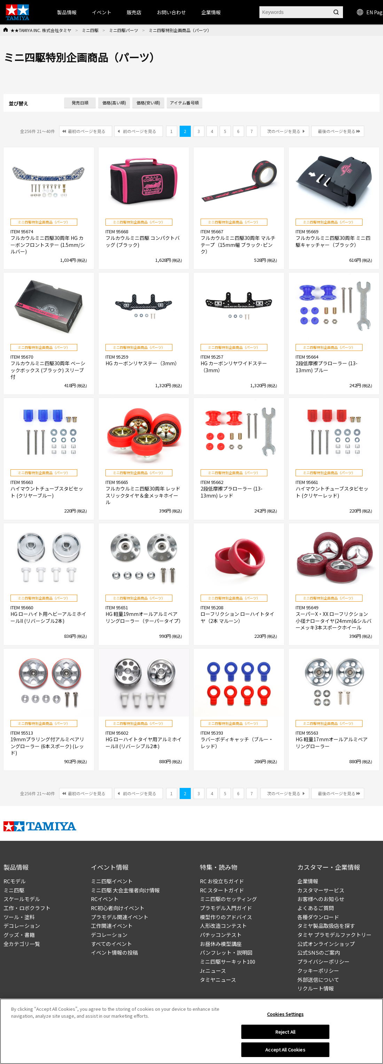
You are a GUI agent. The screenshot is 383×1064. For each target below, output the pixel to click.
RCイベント (104, 898)
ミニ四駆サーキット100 (227, 961)
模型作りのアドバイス (226, 917)
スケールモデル (21, 898)
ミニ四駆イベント (112, 881)
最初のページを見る (86, 131)
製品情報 (67, 12)
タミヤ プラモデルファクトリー (334, 934)
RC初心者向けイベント (117, 908)
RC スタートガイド (222, 890)
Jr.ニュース (213, 970)
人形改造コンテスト (223, 925)
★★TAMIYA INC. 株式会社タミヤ (40, 30)
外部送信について (318, 979)
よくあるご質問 (315, 908)
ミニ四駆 (90, 30)
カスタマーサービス (320, 890)
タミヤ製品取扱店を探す (326, 925)
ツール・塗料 (19, 917)
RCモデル (14, 881)
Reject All (285, 1033)
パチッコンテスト (221, 934)
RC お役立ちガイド (222, 881)
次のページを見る (283, 131)
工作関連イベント (112, 925)
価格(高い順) (114, 102)
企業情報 (307, 881)
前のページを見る (139, 131)
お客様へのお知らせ (320, 898)
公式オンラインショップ (326, 943)
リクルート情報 (315, 988)
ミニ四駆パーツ (123, 30)
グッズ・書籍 (19, 934)
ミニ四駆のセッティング (228, 898)
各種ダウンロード (318, 917)
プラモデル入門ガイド (226, 908)
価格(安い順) (148, 102)
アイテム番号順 (184, 102)
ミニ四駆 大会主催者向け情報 (125, 890)
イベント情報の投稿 (114, 952)
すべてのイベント (111, 943)
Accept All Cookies (285, 1050)
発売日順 (80, 102)
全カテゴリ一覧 (21, 943)
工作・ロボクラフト (26, 908)
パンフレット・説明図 (226, 952)
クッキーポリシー (318, 970)
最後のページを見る (336, 131)
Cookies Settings (285, 1015)
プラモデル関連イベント (119, 917)
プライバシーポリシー (323, 961)
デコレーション (21, 925)
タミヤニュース (218, 979)
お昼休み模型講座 (221, 943)
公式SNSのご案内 (318, 952)
